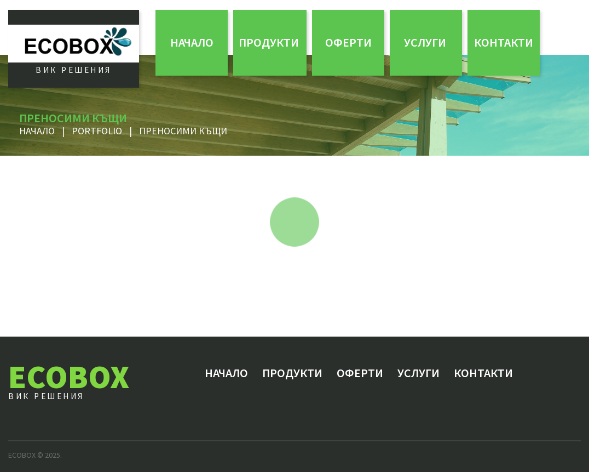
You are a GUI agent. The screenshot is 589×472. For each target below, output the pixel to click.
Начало (191, 42)
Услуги (425, 42)
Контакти (503, 42)
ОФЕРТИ (348, 42)
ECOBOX (68, 376)
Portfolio (97, 130)
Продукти (269, 42)
